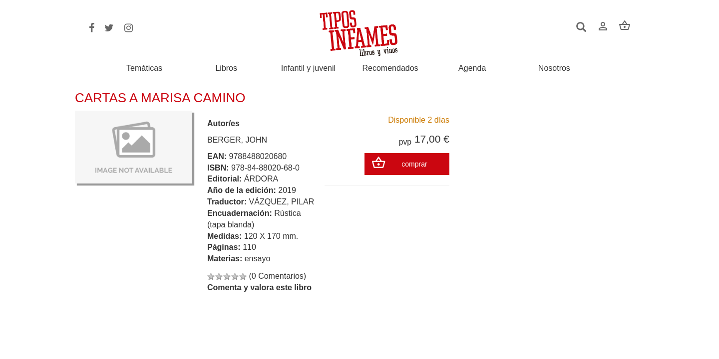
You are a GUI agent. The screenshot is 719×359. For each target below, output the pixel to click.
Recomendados (390, 68)
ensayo (258, 258)
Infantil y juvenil (308, 68)
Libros (226, 68)
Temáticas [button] (144, 68)
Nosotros (554, 68)
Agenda (472, 68)
